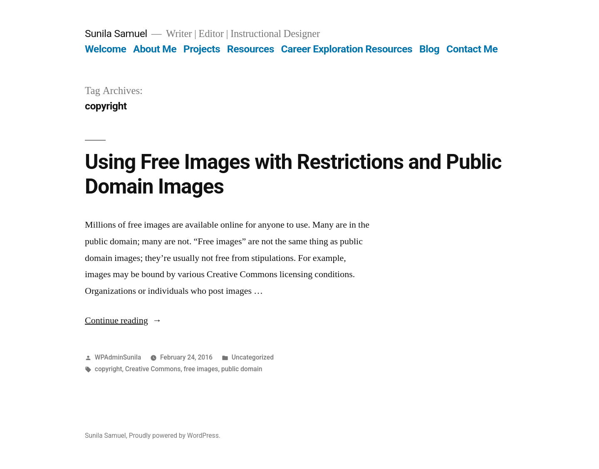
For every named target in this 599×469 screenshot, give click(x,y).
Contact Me (472, 49)
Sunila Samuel (116, 33)
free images (201, 369)
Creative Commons (153, 369)
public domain (241, 369)
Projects (201, 49)
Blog (429, 49)
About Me (154, 49)
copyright (108, 369)
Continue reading (123, 320)
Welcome (105, 49)
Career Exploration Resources (347, 49)
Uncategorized (253, 357)
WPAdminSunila (118, 357)
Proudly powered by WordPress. (174, 435)
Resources (250, 49)
